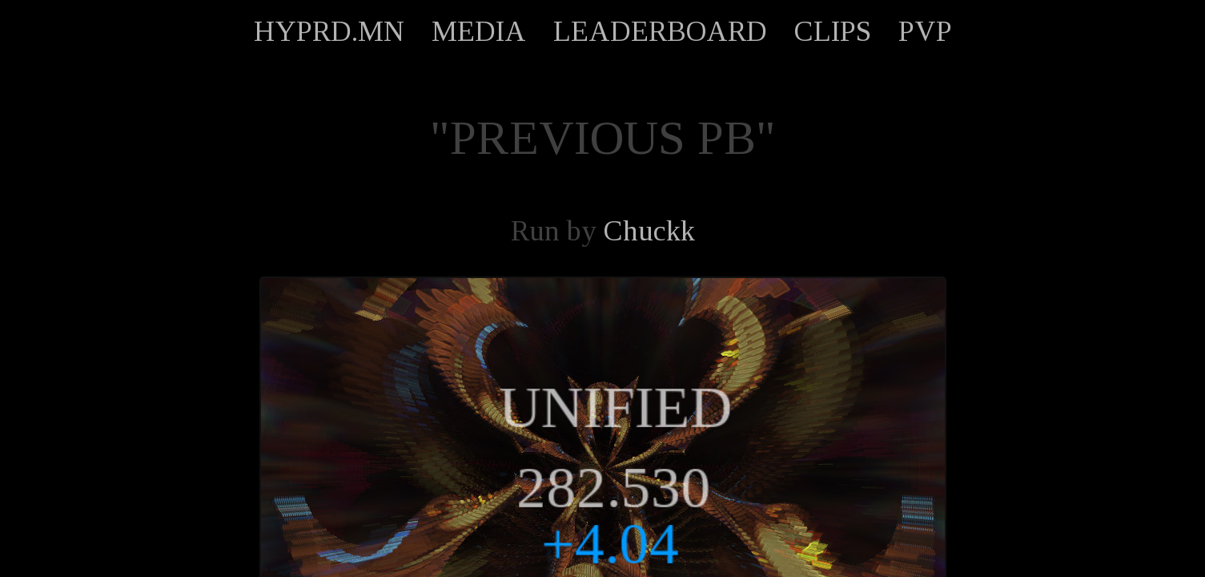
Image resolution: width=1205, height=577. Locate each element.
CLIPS (832, 31)
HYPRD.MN (329, 31)
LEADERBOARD (660, 31)
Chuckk (649, 231)
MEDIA (479, 31)
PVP (925, 31)
